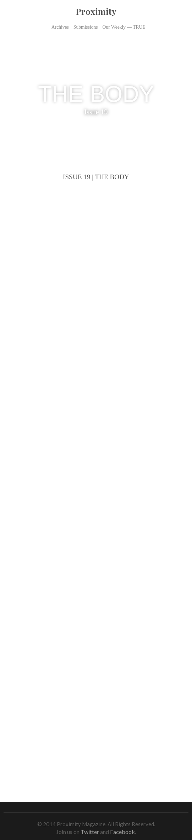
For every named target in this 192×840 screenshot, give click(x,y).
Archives (60, 27)
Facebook (122, 831)
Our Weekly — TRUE (124, 27)
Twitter (90, 831)
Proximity (96, 11)
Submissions (85, 27)
